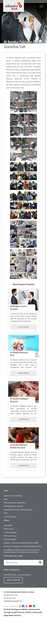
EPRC (6, 513)
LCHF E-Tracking (10, 517)
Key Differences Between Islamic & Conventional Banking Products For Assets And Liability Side (22, 551)
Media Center (9, 529)
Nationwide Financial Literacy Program (18, 510)
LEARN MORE (23, 327)
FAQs (5, 499)
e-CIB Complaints (10, 532)
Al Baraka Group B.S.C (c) (13, 601)
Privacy (6, 606)
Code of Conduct (10, 539)
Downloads (8, 525)
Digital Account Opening (13, 496)
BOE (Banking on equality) (13, 506)
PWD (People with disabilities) (15, 503)
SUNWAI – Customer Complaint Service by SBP (21, 543)
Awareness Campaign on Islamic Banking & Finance (23, 546)
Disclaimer (14, 606)
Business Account (24, 575)
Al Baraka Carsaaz (10, 575)
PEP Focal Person (10, 536)
